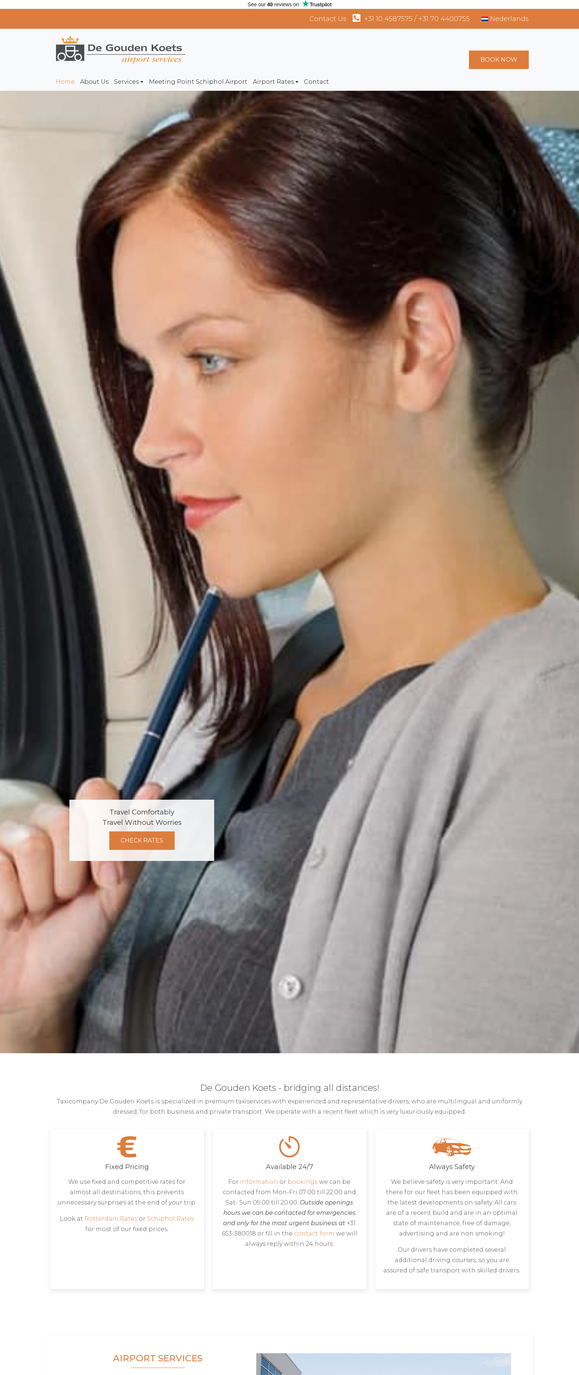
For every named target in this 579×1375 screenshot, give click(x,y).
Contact (316, 81)
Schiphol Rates (170, 1218)
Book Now (498, 59)
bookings (303, 1181)
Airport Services (157, 1358)
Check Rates (142, 840)
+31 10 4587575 (388, 19)
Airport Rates (273, 81)
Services (126, 81)
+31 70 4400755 (444, 19)
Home (65, 81)
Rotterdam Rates (111, 1218)
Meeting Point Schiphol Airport (198, 81)
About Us (94, 81)
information (259, 1181)
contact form (314, 1233)
